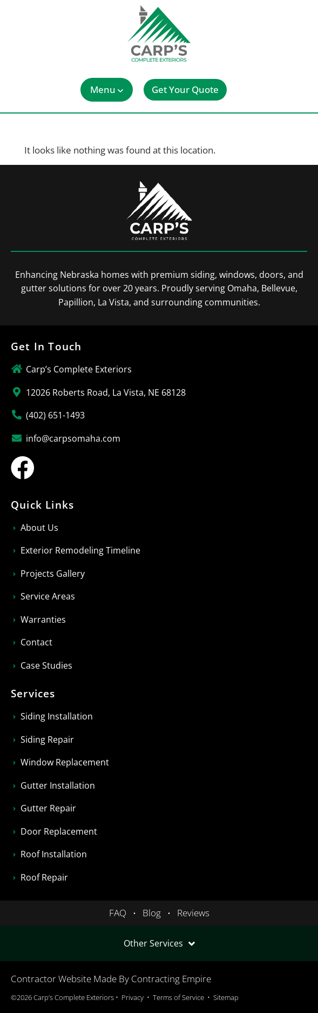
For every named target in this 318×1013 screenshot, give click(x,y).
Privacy (132, 997)
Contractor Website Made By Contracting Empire (111, 978)
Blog (152, 913)
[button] (106, 90)
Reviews (193, 913)
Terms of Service (178, 997)
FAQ (117, 913)
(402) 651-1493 (55, 415)
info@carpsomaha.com (73, 438)
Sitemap (226, 997)
